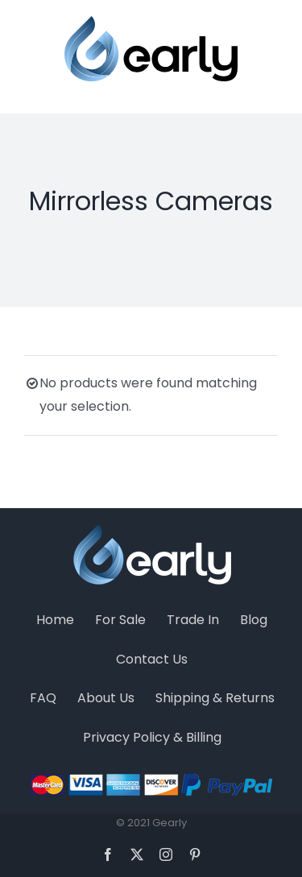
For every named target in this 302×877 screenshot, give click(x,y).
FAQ (43, 698)
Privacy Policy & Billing (152, 737)
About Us (105, 698)
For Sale (120, 619)
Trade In (193, 619)
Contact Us (152, 659)
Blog (253, 619)
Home (55, 619)
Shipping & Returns (215, 698)
